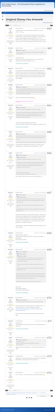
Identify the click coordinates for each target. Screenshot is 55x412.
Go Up (7, 390)
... (13, 25)
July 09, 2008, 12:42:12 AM (19, 232)
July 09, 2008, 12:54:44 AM (19, 337)
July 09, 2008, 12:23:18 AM (19, 68)
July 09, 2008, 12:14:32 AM (19, 28)
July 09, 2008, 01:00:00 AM (19, 356)
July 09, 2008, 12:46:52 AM (19, 297)
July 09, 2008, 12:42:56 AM (19, 249)
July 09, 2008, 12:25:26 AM (19, 84)
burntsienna (10, 48)
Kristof (42, 392)
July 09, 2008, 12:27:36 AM (19, 105)
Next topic (50, 22)
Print (51, 25)
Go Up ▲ (52, 409)
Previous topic (45, 22)
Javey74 (10, 28)
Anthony (44, 392)
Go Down (7, 25)
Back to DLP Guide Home (48, 10)
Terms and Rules (48, 409)
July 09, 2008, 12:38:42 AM (19, 192)
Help (44, 409)
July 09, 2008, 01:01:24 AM (19, 372)
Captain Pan (10, 68)
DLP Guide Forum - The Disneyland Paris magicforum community (23, 5)
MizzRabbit (10, 84)
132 (19, 25)
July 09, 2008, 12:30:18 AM (19, 131)
